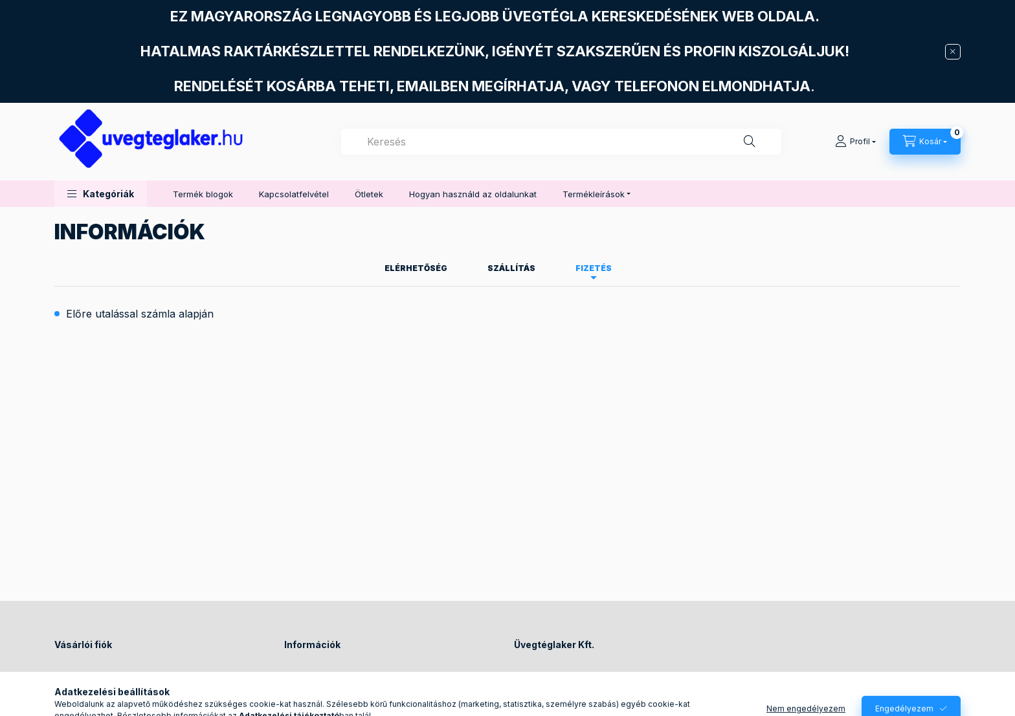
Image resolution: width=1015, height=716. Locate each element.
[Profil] (855, 142)
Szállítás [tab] (511, 268)
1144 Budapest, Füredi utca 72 (590, 677)
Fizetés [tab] (593, 268)
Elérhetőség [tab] (416, 268)
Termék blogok (203, 194)
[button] (100, 193)
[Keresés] (749, 141)
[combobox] (561, 142)
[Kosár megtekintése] (925, 142)
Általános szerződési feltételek (346, 677)
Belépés (70, 677)
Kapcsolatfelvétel (294, 194)
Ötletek (369, 194)
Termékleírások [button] (594, 194)
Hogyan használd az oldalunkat (473, 194)
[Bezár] (953, 52)
